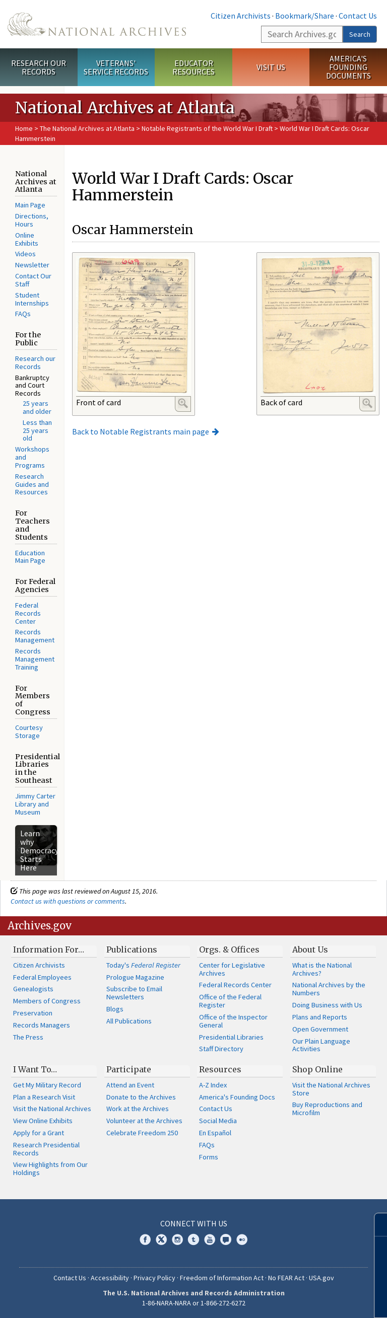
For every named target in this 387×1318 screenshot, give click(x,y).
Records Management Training (34, 659)
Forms (208, 1156)
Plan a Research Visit (44, 1097)
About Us (310, 949)
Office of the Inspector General (233, 1021)
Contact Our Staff (33, 279)
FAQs (23, 313)
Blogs (114, 1008)
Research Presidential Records (46, 1148)
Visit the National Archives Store (331, 1088)
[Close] (375, 1224)
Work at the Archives (137, 1108)
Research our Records (35, 362)
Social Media (218, 1120)
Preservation (32, 1012)
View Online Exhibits (43, 1120)
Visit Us (270, 67)
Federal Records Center (28, 613)
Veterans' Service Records (116, 67)
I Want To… (35, 1069)
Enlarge (183, 403)
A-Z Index (213, 1084)
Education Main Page (30, 556)
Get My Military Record (47, 1084)
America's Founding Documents (348, 67)
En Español (215, 1132)
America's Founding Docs (237, 1097)
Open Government (320, 1029)
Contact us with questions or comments (68, 901)
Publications (131, 949)
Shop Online (317, 1069)
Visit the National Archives (52, 1108)
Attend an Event (130, 1084)
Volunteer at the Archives (144, 1120)
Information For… (48, 949)
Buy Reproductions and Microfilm (327, 1108)
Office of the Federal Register (230, 1000)
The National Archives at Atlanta (87, 128)
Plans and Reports (319, 1016)
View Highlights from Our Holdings (50, 1168)
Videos (25, 253)
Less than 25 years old (37, 430)
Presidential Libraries (231, 1037)
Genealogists (33, 988)
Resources (220, 1069)
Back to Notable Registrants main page (140, 431)
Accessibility (110, 1277)
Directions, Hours (31, 220)
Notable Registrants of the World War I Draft (207, 128)
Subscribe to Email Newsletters (134, 992)
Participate (128, 1069)
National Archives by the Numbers (328, 988)
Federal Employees (42, 977)
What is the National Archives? (322, 969)
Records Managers (41, 1025)
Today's (143, 965)
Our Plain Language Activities (321, 1045)
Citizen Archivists (241, 16)
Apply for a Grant (38, 1132)
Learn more (297, 1299)
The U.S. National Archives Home (97, 24)
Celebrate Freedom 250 (142, 1132)
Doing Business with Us (327, 1004)
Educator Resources (193, 67)
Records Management (34, 635)
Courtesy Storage (29, 731)
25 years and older (37, 407)
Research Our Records (38, 67)
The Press (28, 1037)
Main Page (30, 204)
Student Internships (32, 299)
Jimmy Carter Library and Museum (35, 804)
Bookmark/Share (304, 16)
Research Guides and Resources (32, 484)
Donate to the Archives (141, 1097)
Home (24, 128)
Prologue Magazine (135, 977)
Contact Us (358, 16)
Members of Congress (47, 1000)
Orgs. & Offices (229, 949)
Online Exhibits (26, 239)
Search (359, 34)
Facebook (145, 1239)
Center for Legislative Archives (232, 969)
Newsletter (32, 264)
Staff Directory (221, 1048)
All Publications (129, 1021)
